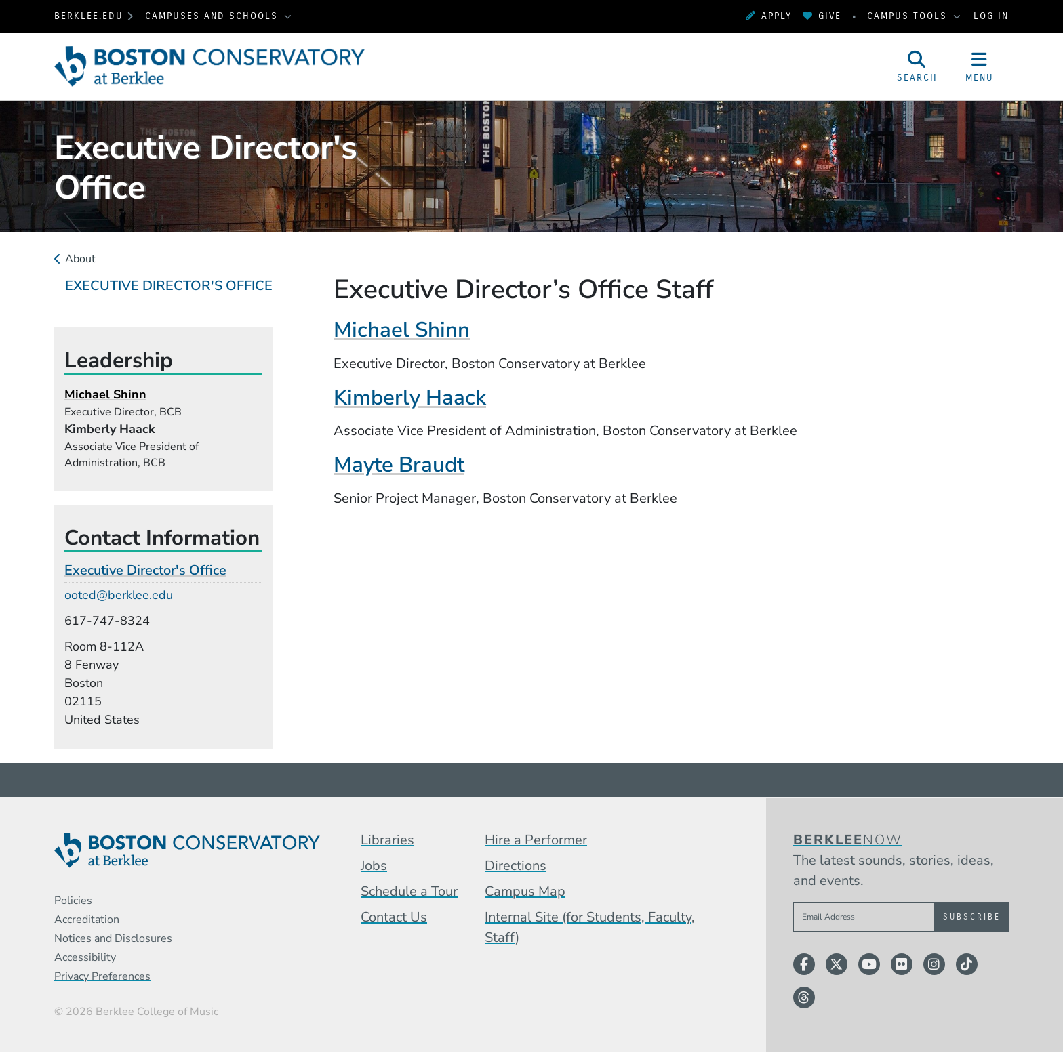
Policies (73, 900)
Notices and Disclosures (113, 938)
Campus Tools (909, 16)
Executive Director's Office (169, 285)
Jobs (374, 865)
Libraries (387, 840)
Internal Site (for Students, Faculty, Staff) (590, 927)
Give (822, 16)
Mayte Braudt (399, 464)
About (80, 258)
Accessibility (85, 957)
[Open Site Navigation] (979, 66)
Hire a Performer (536, 840)
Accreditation (86, 919)
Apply (769, 16)
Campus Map (525, 891)
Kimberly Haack (410, 397)
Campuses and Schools (213, 16)
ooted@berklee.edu (118, 595)
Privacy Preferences (102, 976)
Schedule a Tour (409, 891)
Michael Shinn (402, 329)
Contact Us (394, 917)
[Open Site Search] (917, 66)
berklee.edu (88, 16)
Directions (515, 865)
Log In (991, 16)
